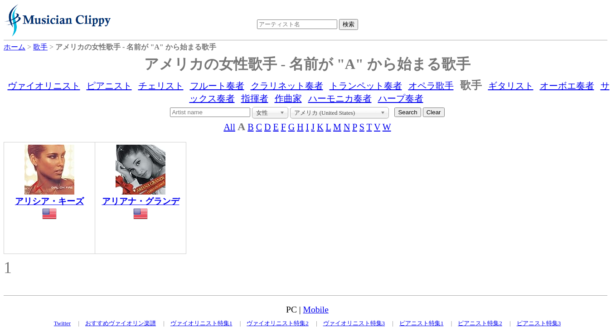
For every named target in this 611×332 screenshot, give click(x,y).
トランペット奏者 (366, 86)
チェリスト (161, 86)
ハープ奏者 (400, 98)
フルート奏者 (217, 86)
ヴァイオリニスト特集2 (278, 323)
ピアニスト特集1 (421, 323)
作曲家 (288, 98)
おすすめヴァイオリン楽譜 (120, 323)
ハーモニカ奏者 (340, 98)
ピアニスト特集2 (480, 323)
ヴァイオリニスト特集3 (354, 323)
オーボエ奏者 (567, 86)
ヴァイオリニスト (44, 86)
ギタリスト (510, 86)
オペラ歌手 (431, 86)
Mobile (316, 309)
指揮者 (254, 98)
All (229, 127)
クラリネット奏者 (287, 86)
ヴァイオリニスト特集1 (201, 323)
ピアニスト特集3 (539, 323)
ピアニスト (109, 86)
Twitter (62, 323)
